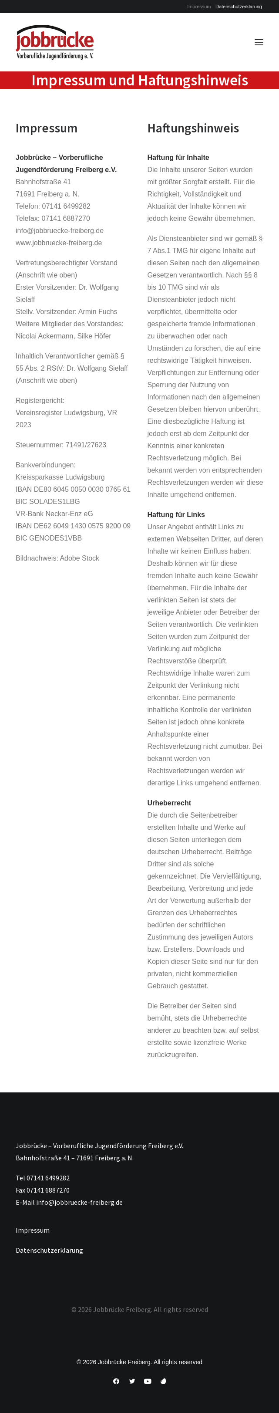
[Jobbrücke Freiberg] (55, 42)
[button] (259, 42)
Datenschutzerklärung (238, 6)
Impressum (199, 6)
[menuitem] (199, 6)
